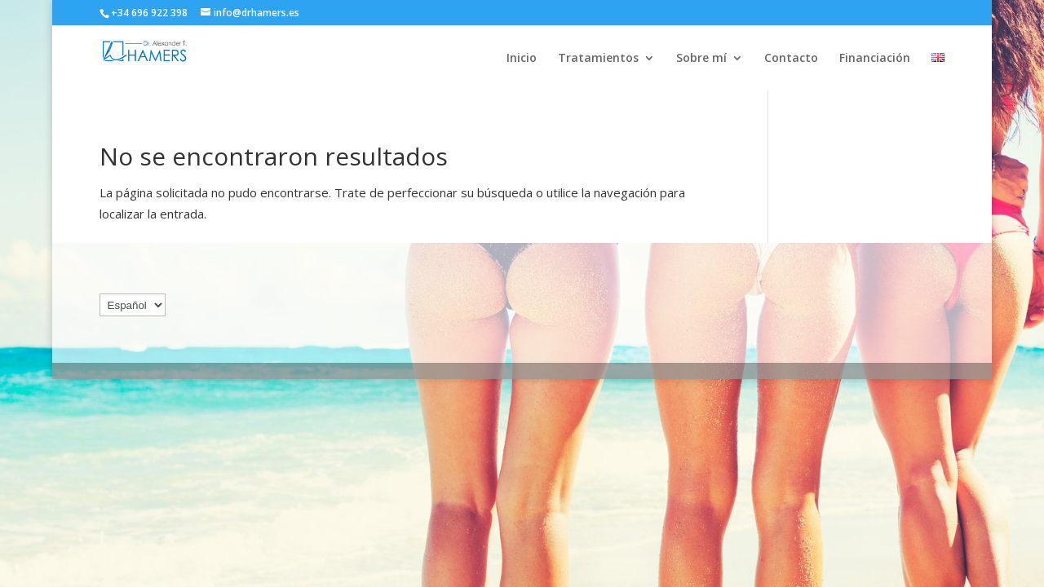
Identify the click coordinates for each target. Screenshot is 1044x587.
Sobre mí (701, 58)
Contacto (791, 58)
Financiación (874, 58)
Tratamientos (598, 58)
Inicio (522, 58)
